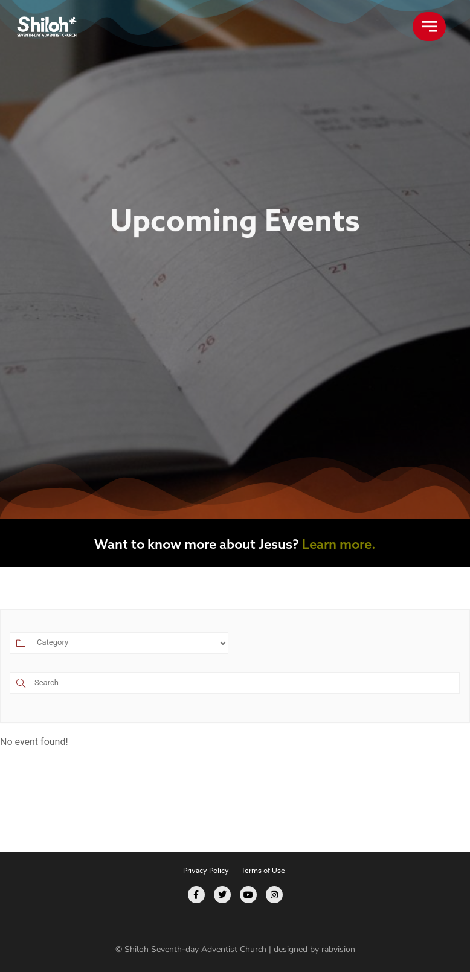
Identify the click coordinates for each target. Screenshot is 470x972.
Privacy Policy (206, 870)
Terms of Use (263, 870)
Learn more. (339, 544)
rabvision (338, 949)
